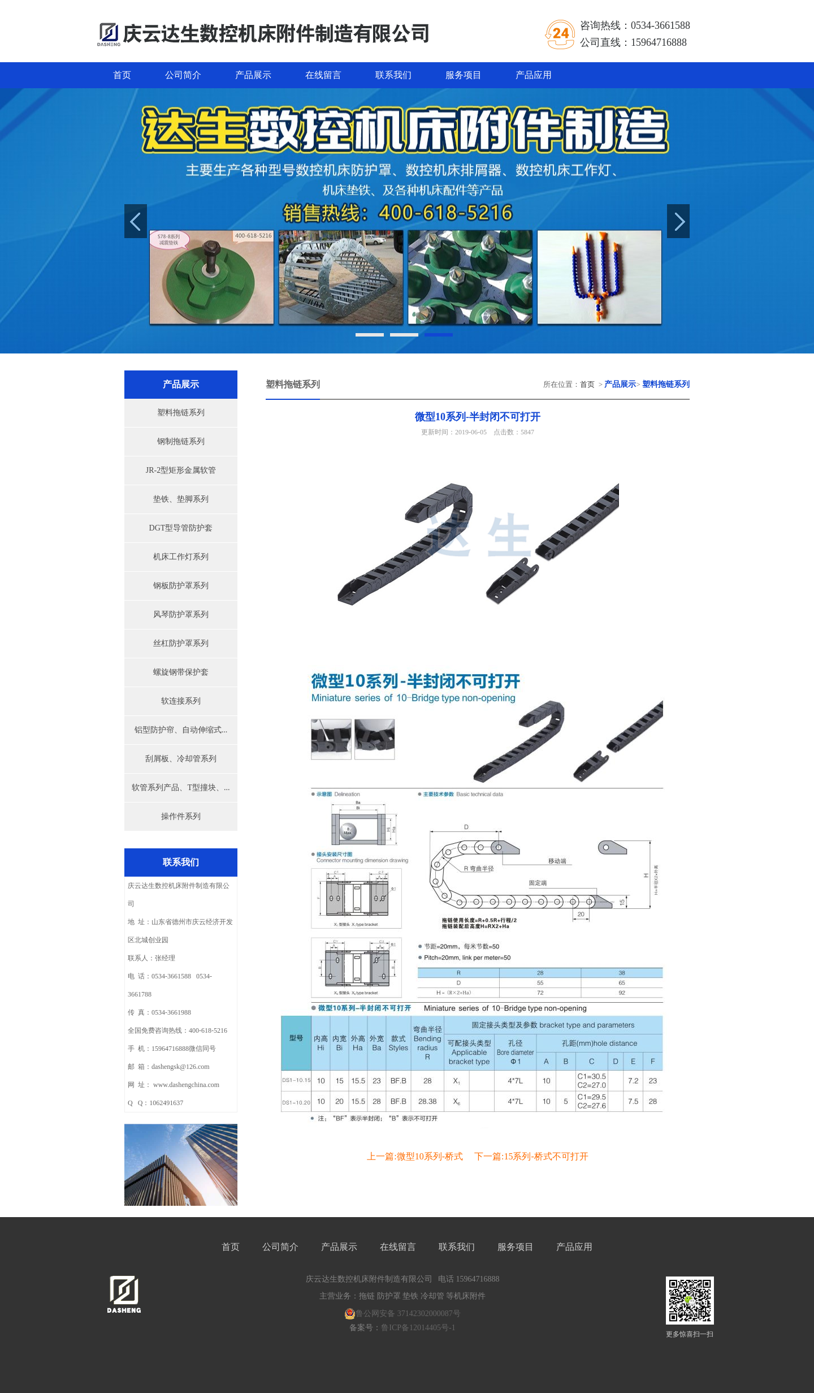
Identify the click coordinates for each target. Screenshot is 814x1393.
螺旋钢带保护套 (181, 672)
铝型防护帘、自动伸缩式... (181, 730)
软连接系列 (181, 701)
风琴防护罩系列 (181, 614)
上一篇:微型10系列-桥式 (415, 1156)
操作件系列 (181, 816)
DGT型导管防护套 (181, 528)
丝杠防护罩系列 (181, 643)
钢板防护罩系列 (181, 585)
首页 (122, 75)
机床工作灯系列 (181, 557)
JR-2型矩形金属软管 (181, 470)
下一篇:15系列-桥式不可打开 (531, 1156)
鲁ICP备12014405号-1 (418, 1327)
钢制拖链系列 (181, 441)
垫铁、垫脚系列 (181, 499)
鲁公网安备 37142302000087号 (402, 1313)
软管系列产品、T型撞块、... (181, 787)
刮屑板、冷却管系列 (181, 758)
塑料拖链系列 (181, 412)
